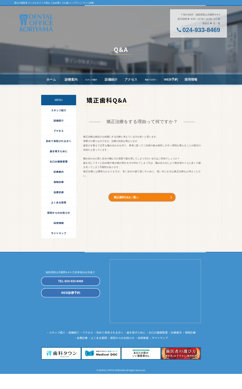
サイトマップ (58, 233)
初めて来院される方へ (58, 141)
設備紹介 (111, 79)
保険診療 (59, 182)
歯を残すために (59, 151)
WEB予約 (171, 79)
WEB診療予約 (70, 292)
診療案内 (71, 79)
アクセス (131, 79)
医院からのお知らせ (58, 212)
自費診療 (59, 192)
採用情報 (191, 79)
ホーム (51, 79)
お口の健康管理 (59, 161)
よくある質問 (58, 202)
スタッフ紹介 (58, 110)
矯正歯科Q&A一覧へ (126, 197)
